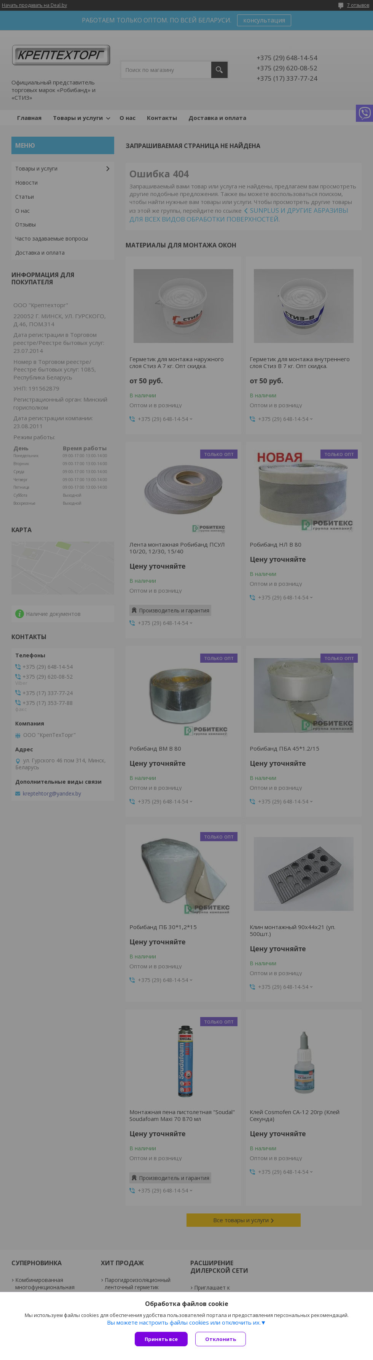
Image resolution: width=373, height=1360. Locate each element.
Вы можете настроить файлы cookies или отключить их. (184, 1322)
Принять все (161, 1339)
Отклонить (220, 1339)
